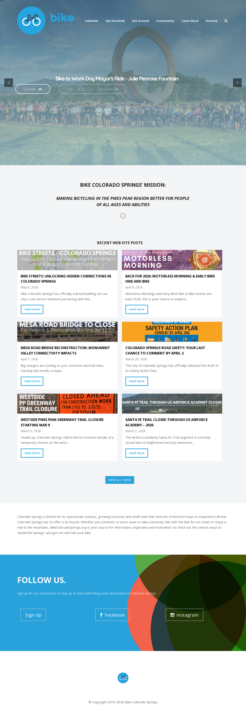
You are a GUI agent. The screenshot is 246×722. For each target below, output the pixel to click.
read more (32, 303)
